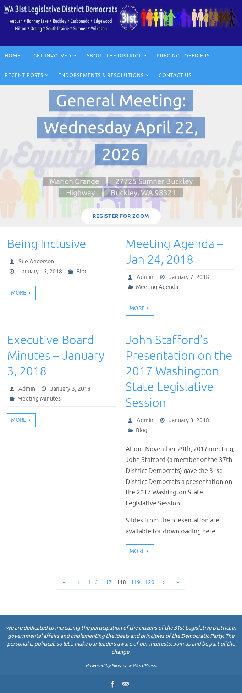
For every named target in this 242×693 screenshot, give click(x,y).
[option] (121, 156)
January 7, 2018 (189, 277)
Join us (182, 644)
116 (93, 582)
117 (107, 582)
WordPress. (145, 666)
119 (135, 582)
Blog (82, 271)
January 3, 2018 (70, 388)
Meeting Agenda (157, 287)
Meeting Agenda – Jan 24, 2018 (174, 251)
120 (149, 582)
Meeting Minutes (39, 398)
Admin (145, 277)
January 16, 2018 (40, 271)
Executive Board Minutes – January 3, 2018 (55, 355)
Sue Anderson (36, 261)
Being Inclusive (46, 244)
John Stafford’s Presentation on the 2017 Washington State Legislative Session (179, 371)
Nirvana (119, 666)
